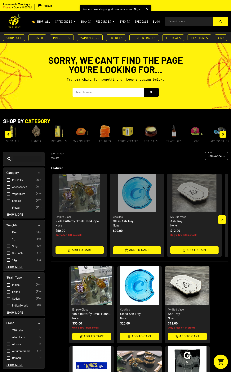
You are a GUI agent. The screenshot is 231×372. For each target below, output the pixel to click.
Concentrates (144, 37)
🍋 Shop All (40, 21)
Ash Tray (174, 215)
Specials (141, 21)
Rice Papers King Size (87, 295)
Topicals (173, 37)
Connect (174, 295)
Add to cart (92, 237)
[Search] (220, 21)
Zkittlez (124, 290)
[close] (147, 9)
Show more (15, 214)
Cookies (125, 210)
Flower (37, 37)
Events (125, 21)
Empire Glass (80, 210)
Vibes (75, 290)
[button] (28, 6)
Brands (86, 21)
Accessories (219, 141)
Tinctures (199, 37)
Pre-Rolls (61, 37)
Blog (156, 21)
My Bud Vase (176, 210)
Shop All (14, 37)
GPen (171, 290)
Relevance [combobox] (215, 156)
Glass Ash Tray (130, 215)
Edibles (116, 37)
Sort (210, 152)
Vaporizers (89, 37)
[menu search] (27, 159)
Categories (65, 21)
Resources (105, 21)
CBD (221, 37)
